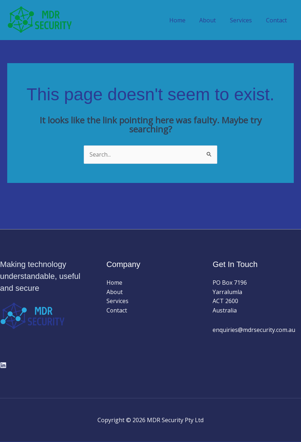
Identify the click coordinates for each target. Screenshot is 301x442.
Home (186, 20)
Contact (277, 20)
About (213, 20)
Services (245, 20)
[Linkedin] (3, 365)
